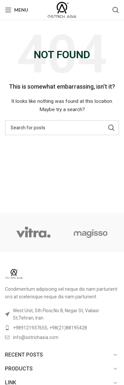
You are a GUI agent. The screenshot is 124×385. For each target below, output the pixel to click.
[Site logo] (62, 9)
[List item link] (62, 327)
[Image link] (14, 273)
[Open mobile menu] (16, 10)
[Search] (115, 10)
